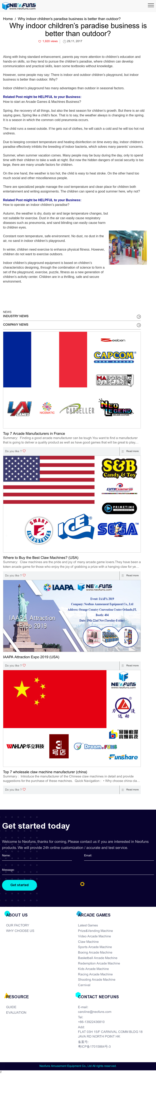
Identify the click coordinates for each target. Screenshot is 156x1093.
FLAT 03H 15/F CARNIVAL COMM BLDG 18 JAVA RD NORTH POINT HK (110, 1034)
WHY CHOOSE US (20, 930)
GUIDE (11, 1007)
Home (8, 19)
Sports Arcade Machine (95, 947)
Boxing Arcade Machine (95, 952)
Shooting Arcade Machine (96, 979)
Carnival (84, 985)
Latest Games (88, 925)
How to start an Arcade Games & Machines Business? (42, 101)
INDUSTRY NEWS (15, 316)
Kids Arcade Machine (93, 969)
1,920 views (50, 41)
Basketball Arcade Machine (97, 958)
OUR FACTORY (17, 925)
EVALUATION (16, 1012)
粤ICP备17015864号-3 (94, 1046)
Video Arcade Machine (94, 936)
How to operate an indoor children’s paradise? (36, 204)
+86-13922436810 (91, 1022)
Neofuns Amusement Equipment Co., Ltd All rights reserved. (78, 1066)
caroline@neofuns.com (94, 1011)
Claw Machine (88, 941)
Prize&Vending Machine (95, 930)
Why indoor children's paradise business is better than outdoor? (69, 19)
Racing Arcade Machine (95, 974)
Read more (129, 451)
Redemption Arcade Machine (99, 963)
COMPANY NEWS (15, 324)
